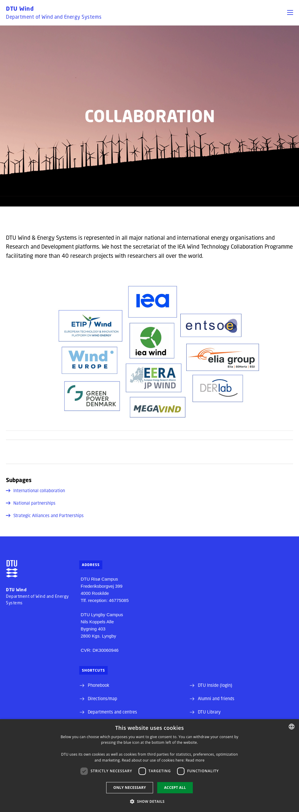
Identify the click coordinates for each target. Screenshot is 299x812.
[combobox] (292, 727)
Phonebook (98, 685)
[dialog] (149, 765)
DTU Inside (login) (215, 685)
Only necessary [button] (129, 787)
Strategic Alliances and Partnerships (45, 515)
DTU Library (209, 711)
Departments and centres (112, 711)
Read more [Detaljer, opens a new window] (195, 760)
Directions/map (102, 698)
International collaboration (35, 490)
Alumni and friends (216, 698)
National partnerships (30, 503)
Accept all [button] (175, 787)
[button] (290, 12)
